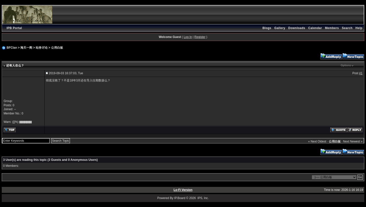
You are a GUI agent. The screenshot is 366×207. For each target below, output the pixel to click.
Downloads (296, 28)
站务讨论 (42, 47)
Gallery (279, 28)
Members (332, 28)
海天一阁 (26, 47)
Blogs (266, 28)
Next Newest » (353, 141)
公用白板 (57, 47)
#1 (360, 73)
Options (346, 65)
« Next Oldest (317, 141)
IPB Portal (14, 28)
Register (200, 37)
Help (359, 28)
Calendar (315, 28)
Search (347, 28)
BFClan (12, 47)
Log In (188, 37)
